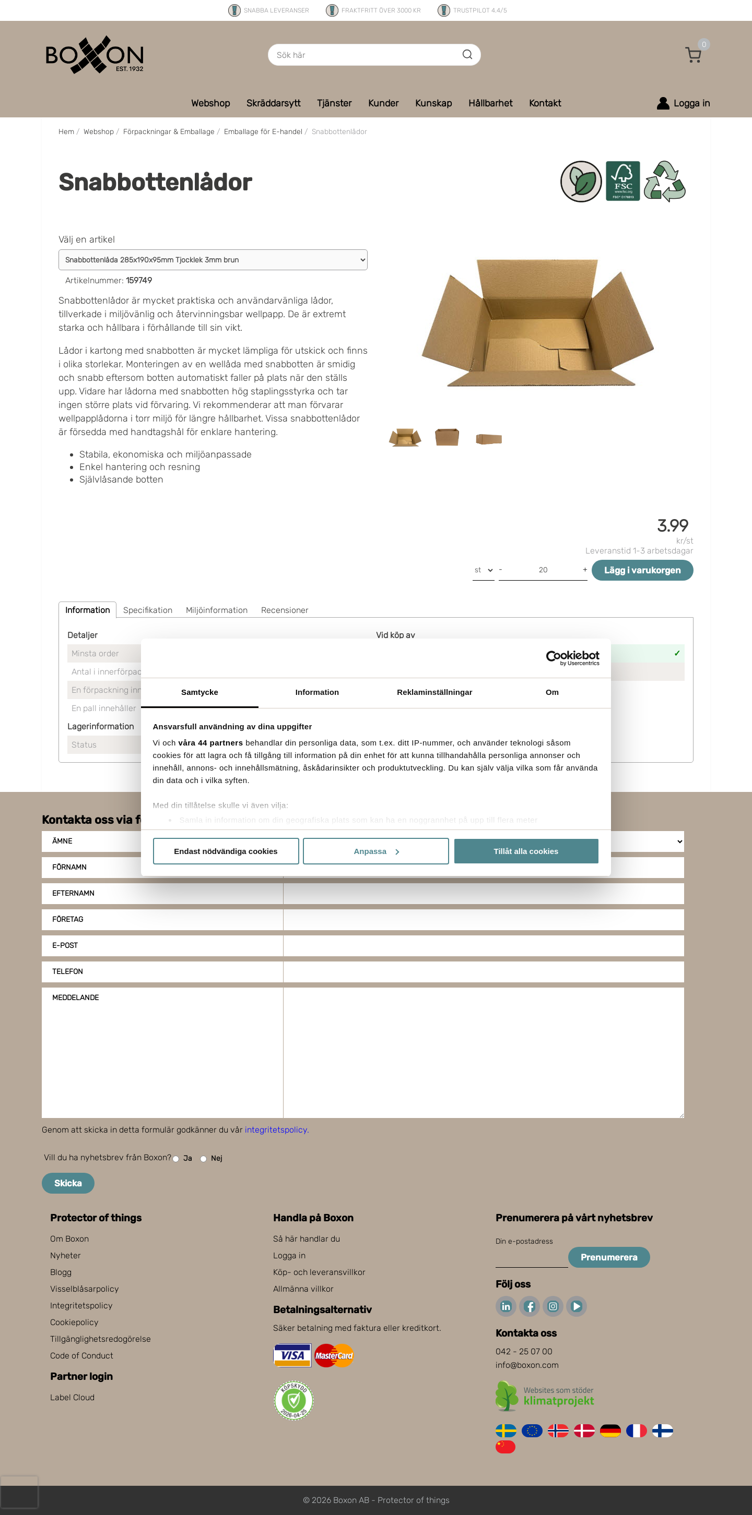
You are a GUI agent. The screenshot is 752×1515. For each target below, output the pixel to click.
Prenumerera (609, 1257)
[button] (693, 54)
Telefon (67, 971)
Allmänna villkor (303, 1289)
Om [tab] (552, 692)
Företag (67, 919)
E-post (65, 945)
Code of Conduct (81, 1356)
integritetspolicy (276, 1130)
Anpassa (376, 851)
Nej (211, 1158)
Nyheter (65, 1255)
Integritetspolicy (81, 1305)
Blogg (61, 1272)
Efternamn (73, 893)
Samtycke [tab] (199, 692)
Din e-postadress (524, 1241)
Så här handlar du (306, 1239)
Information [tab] (317, 692)
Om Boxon (69, 1239)
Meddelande (75, 997)
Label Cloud (72, 1397)
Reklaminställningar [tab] (434, 692)
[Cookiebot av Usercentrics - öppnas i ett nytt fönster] (554, 658)
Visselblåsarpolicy (84, 1289)
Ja (182, 1158)
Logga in (289, 1255)
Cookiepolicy (74, 1322)
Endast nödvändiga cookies (225, 851)
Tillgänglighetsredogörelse (100, 1339)
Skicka (68, 1183)
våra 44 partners (211, 742)
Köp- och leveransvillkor (319, 1272)
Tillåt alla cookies (526, 851)
